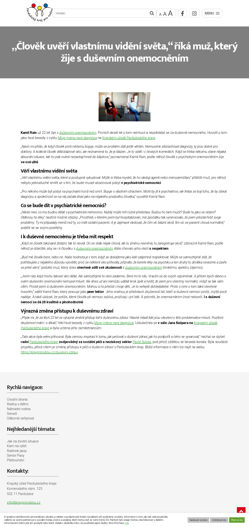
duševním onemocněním (77, 133)
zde (127, 523)
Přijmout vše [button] (237, 520)
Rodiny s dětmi (17, 404)
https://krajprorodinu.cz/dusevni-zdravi (49, 352)
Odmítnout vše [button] (219, 520)
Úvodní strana (17, 399)
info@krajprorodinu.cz (23, 502)
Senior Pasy (15, 455)
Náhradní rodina (19, 409)
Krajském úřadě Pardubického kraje (128, 138)
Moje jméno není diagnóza (77, 138)
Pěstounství (15, 460)
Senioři (12, 414)
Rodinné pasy (17, 451)
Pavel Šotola (142, 342)
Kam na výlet (16, 446)
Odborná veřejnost (20, 418)
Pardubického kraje (43, 342)
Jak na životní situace (23, 441)
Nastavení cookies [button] (198, 520)
